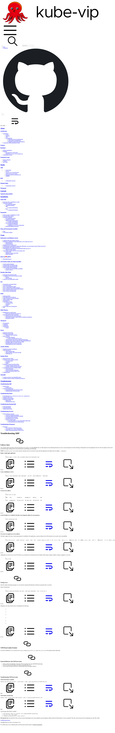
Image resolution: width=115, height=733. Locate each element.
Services (7, 171)
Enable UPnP (8, 251)
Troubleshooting (6, 372)
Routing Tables (4, 183)
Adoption (5, 160)
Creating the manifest (10, 205)
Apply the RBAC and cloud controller (13, 352)
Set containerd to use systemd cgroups (16, 421)
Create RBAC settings (7, 301)
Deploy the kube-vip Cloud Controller (11, 298)
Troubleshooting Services (7, 411)
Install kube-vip (6, 300)
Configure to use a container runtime (10, 359)
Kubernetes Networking (8, 332)
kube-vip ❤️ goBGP (6, 256)
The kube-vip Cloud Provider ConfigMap (14, 268)
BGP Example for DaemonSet (12, 222)
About (3, 128)
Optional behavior (9, 243)
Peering (7, 277)
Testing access (8, 387)
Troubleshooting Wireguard (8, 424)
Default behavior (9, 242)
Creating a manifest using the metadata (14, 366)
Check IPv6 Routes (7, 407)
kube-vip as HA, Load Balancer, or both (11, 201)
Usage (2, 235)
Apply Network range (10, 351)
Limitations (5, 324)
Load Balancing (9, 138)
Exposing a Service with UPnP (12, 253)
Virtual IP (8, 135)
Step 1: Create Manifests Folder (9, 286)
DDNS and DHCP (9, 254)
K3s (1, 281)
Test (4, 307)
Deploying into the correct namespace (13, 315)
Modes (3, 165)
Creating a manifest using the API (12, 365)
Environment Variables (7, 232)
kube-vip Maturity (7, 159)
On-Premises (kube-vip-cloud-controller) (11, 261)
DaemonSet (3, 212)
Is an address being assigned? (12, 417)
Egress (2, 330)
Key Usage (5, 162)
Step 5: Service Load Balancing (9, 291)
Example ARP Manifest (13, 207)
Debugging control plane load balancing (16, 141)
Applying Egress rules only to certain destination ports (17, 339)
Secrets (7, 327)
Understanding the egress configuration (14, 344)
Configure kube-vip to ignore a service (11, 240)
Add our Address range (8, 299)
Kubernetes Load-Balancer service (9, 238)
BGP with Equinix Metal (8, 358)
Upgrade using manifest (7, 193)
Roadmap (3, 147)
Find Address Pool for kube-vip (9, 297)
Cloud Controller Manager (8, 264)
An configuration (14, 429)
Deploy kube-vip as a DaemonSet (10, 306)
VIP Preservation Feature (8, 388)
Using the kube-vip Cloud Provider (10, 265)
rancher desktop (5, 346)
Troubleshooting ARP (6, 384)
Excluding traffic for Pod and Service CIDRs (15, 341)
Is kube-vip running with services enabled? (14, 416)
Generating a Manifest (7, 203)
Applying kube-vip (7, 350)
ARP (7, 137)
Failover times (6, 386)
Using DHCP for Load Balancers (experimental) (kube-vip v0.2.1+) (17, 248)
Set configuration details (11, 204)
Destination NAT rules (10, 401)
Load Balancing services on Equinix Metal (11, 367)
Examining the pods (12, 418)
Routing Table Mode (6, 272)
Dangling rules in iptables (8, 398)
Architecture (4, 131)
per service (11, 173)
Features (3, 145)
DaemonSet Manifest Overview (12, 226)
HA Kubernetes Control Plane (12, 152)
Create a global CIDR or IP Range (10, 267)
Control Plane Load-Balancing (14, 140)
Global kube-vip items (7, 154)
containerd (8, 304)
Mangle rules (8, 400)
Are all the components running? (12, 414)
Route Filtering (9, 278)
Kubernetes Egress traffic (8, 333)
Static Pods (3, 199)
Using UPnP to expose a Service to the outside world (14, 250)
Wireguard (3, 188)
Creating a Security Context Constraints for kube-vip (14, 378)
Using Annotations (9, 368)
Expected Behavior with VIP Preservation (14, 389)
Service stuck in (8, 413)
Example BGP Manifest (13, 210)
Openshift (3, 374)
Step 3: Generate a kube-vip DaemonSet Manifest (13, 288)
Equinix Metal (4, 356)
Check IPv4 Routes (7, 406)
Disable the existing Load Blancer (10, 349)
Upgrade (3, 191)
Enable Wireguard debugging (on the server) (15, 430)
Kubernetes (14, 153)
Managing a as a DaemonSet (16, 225)
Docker (7, 305)
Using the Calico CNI (7, 397)
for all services (12, 172)
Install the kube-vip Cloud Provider (10, 266)
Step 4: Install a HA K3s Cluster (9, 290)
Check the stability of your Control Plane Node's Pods (19, 420)
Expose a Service (9, 269)
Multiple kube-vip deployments (9, 312)
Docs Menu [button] (12, 125)
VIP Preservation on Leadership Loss (13, 174)
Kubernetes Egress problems (11, 334)
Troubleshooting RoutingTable (8, 404)
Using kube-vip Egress (10, 337)
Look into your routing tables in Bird (10, 279)
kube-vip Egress (6, 336)
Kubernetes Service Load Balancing (15, 139)
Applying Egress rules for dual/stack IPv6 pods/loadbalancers (18, 340)
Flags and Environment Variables (9, 228)
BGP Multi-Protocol (7, 259)
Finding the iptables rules (8, 399)
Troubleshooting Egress (7, 393)
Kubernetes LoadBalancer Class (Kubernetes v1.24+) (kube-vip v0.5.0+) (18, 241)
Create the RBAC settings (8, 216)
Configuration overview (10, 180)
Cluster (7, 134)
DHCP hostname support (11, 249)
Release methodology (7, 150)
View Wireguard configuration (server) (14, 427)
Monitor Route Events (7, 408)
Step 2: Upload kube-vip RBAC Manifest (11, 287)
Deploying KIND (6, 296)
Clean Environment (7, 285)
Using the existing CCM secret (12, 370)
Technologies (5, 133)
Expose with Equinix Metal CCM (12, 371)
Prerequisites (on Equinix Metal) (9, 284)
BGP (2, 178)
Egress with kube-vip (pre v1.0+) (15, 338)
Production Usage (5, 157)
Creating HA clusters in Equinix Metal (11, 364)
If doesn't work (11, 419)
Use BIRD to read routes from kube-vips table (12, 275)
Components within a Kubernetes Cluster (11, 142)
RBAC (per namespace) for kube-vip (13, 313)
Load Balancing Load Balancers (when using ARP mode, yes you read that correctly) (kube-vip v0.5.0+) (24, 246)
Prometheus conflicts (10, 318)
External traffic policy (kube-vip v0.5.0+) (11, 247)
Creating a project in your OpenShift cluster (12, 377)
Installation (4, 196)
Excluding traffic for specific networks (13, 343)
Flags (4, 231)
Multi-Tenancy (4, 310)
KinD (2, 293)
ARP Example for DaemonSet (12, 220)
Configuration (6, 326)
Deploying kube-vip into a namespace (11, 314)
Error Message (16, 395)
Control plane (8, 170)
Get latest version (9, 302)
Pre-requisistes (6, 323)
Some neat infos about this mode (9, 274)
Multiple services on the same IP (9, 245)
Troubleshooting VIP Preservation (13, 390)
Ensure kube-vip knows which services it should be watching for (19, 317)
